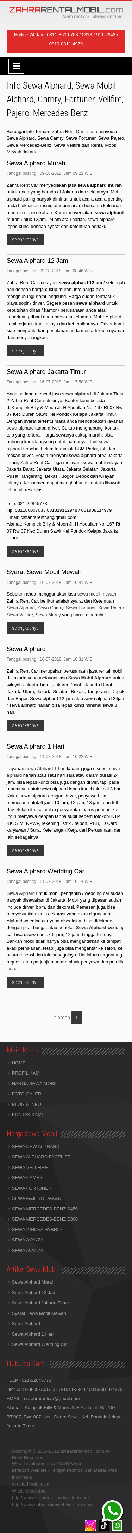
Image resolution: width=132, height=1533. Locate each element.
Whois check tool (29, 1491)
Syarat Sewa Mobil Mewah (39, 1313)
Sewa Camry (50, 607)
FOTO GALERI (27, 1093)
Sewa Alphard (21, 607)
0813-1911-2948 (98, 34)
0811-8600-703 (62, 34)
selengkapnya (25, 239)
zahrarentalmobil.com (82, 1451)
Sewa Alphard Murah (33, 1282)
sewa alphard (20, 428)
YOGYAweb (69, 1463)
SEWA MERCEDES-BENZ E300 (45, 1219)
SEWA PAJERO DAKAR (36, 1198)
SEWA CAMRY (27, 1177)
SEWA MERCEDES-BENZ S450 (45, 1208)
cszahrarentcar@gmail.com (52, 1398)
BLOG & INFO (26, 1104)
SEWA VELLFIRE (30, 1167)
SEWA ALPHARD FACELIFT (41, 1156)
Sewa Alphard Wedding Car (40, 1344)
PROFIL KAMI (26, 1073)
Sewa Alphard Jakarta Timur (40, 1302)
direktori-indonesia (30, 1484)
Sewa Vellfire (20, 614)
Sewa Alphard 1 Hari (33, 1334)
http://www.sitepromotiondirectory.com (50, 1497)
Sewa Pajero (111, 607)
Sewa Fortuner (81, 607)
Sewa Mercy (48, 614)
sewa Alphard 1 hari (45, 768)
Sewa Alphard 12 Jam (34, 1292)
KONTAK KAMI (27, 1114)
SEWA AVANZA (28, 1239)
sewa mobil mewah (97, 594)
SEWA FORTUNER (32, 1188)
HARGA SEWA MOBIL (35, 1083)
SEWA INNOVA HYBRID (37, 1229)
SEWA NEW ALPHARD (35, 1146)
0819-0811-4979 (66, 43)
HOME (19, 1063)
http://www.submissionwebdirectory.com (52, 1504)
